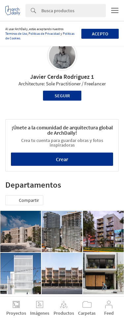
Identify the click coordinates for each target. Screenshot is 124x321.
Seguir (62, 96)
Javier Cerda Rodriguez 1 (62, 76)
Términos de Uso (16, 33)
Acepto (100, 34)
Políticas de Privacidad (44, 33)
